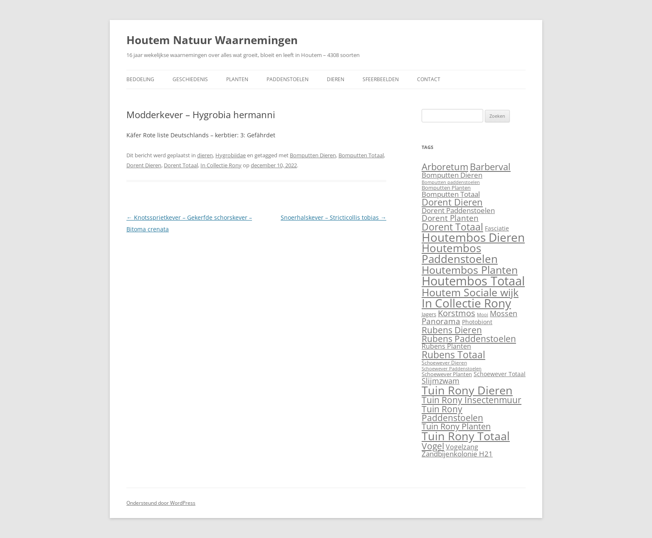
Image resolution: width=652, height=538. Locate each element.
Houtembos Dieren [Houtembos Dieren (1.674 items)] (473, 237)
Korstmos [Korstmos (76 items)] (456, 313)
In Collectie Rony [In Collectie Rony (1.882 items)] (466, 303)
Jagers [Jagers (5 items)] (429, 314)
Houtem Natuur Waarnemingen (212, 39)
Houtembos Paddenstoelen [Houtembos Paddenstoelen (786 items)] (460, 253)
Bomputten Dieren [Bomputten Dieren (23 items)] (452, 175)
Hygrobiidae (230, 155)
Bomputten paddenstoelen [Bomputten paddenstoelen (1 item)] (451, 182)
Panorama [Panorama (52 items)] (441, 321)
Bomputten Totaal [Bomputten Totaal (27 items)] (451, 194)
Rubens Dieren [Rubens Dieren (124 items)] (452, 330)
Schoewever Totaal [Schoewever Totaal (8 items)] (500, 374)
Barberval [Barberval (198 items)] (490, 166)
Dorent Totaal (181, 165)
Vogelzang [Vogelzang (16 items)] (462, 446)
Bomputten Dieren (313, 155)
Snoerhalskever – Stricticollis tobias (333, 217)
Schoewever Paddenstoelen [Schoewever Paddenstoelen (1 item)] (452, 369)
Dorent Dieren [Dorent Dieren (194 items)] (452, 202)
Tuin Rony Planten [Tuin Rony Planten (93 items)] (456, 426)
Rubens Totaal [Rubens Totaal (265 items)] (453, 354)
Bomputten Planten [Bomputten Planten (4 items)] (446, 187)
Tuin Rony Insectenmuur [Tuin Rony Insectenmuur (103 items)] (471, 400)
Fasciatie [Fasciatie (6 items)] (497, 228)
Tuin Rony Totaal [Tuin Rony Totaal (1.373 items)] (466, 436)
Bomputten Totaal (361, 155)
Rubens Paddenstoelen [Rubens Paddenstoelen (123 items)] (469, 338)
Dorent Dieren (143, 165)
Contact (428, 79)
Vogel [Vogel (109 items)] (433, 446)
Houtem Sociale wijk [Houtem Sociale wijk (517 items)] (470, 292)
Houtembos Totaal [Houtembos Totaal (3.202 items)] (473, 281)
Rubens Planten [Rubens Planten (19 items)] (446, 346)
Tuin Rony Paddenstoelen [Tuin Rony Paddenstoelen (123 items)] (452, 413)
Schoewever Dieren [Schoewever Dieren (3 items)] (444, 362)
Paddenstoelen (288, 79)
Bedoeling (140, 79)
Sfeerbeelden (381, 79)
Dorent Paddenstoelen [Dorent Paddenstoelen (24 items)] (458, 210)
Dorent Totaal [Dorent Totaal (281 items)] (452, 226)
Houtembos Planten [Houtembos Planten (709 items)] (470, 270)
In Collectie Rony (221, 165)
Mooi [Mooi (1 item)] (482, 314)
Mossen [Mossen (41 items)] (503, 313)
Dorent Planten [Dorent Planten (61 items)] (450, 217)
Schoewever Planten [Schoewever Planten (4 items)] (447, 374)
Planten (237, 79)
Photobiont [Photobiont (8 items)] (477, 322)
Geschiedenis (190, 79)
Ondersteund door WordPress (160, 502)
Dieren (335, 79)
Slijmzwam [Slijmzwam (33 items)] (440, 381)
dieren (205, 155)
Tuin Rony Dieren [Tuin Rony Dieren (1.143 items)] (467, 390)
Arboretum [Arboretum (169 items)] (445, 167)
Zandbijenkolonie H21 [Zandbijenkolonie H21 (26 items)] (457, 454)
